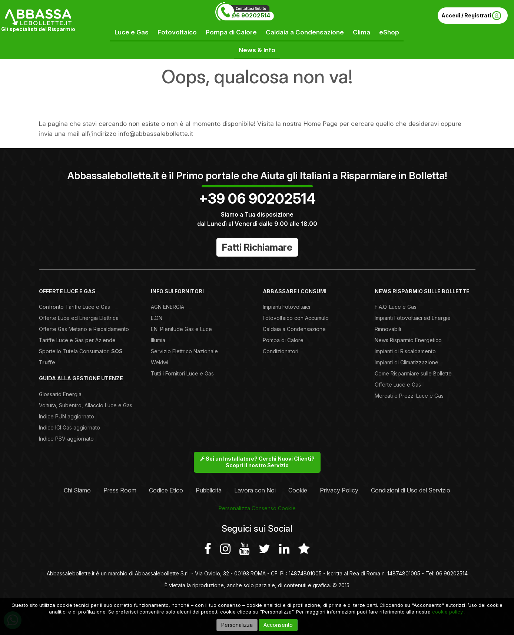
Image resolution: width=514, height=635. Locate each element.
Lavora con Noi (255, 490)
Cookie (297, 490)
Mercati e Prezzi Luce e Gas (409, 395)
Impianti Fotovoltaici (286, 307)
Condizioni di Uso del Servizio (410, 490)
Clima (361, 32)
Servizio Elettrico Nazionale (184, 351)
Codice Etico (166, 490)
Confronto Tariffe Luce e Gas (74, 307)
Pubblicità (209, 490)
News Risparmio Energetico (408, 340)
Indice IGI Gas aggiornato (69, 427)
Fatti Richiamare (257, 247)
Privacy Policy (339, 490)
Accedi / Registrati (471, 15)
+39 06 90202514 (257, 198)
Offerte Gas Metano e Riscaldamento (84, 329)
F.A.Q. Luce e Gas (396, 307)
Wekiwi (159, 362)
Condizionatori (280, 351)
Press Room (119, 490)
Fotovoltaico (177, 32)
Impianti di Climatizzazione (406, 362)
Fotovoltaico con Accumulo (296, 318)
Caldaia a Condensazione (305, 32)
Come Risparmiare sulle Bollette (413, 373)
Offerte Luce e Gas (398, 384)
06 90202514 (251, 15)
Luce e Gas (132, 32)
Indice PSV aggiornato (66, 438)
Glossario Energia (60, 394)
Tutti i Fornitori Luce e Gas (182, 373)
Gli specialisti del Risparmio (38, 29)
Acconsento (278, 625)
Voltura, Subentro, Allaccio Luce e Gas (85, 405)
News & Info (257, 50)
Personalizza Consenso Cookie (257, 508)
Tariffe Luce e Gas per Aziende (77, 340)
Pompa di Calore (231, 32)
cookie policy (447, 612)
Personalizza (237, 625)
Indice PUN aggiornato (66, 416)
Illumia (158, 340)
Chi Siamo (77, 490)
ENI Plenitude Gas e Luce (181, 329)
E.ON (156, 318)
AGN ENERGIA (167, 307)
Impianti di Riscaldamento (405, 351)
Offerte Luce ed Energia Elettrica (79, 318)
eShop (389, 32)
